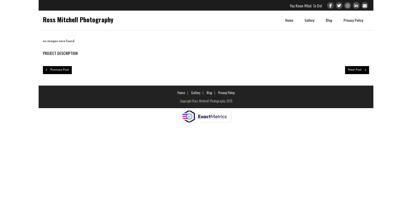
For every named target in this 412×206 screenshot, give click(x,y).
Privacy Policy (353, 20)
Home (289, 20)
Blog (329, 20)
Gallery (309, 20)
